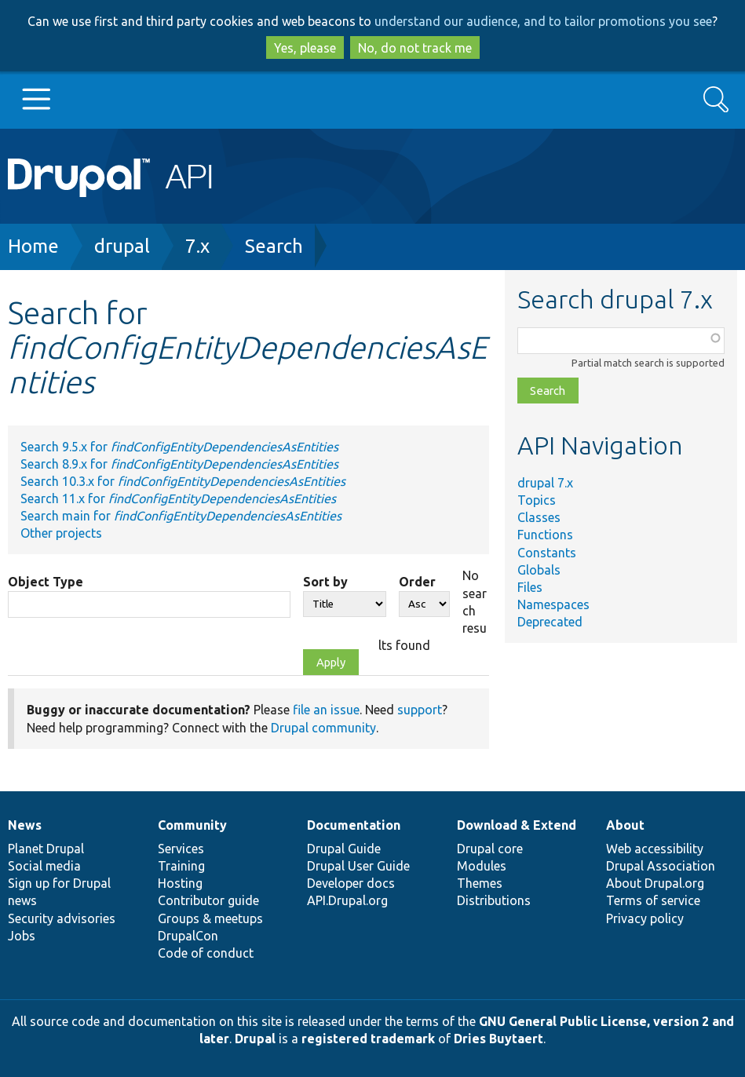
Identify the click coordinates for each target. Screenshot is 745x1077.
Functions (545, 535)
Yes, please (305, 48)
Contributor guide (208, 900)
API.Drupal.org (347, 900)
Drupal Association (660, 866)
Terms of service (653, 900)
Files (529, 587)
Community (192, 825)
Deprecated (549, 622)
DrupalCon (188, 936)
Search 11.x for (178, 498)
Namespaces (553, 604)
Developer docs (351, 883)
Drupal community (323, 728)
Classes (539, 517)
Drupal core (490, 849)
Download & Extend (516, 825)
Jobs (21, 936)
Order (417, 582)
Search (274, 246)
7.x (197, 246)
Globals (539, 570)
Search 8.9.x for (179, 464)
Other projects (61, 533)
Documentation (353, 825)
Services (181, 849)
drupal (122, 246)
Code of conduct (206, 953)
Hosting (180, 883)
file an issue (326, 710)
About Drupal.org (655, 883)
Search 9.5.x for (179, 447)
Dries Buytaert (498, 1038)
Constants (546, 553)
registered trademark (368, 1038)
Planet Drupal (46, 849)
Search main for (180, 516)
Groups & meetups (210, 918)
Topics (536, 500)
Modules (481, 866)
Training (181, 866)
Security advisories (61, 918)
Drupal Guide (344, 849)
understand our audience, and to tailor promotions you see (543, 21)
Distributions (494, 900)
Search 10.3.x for (182, 481)
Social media (44, 866)
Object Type (45, 582)
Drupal (255, 1038)
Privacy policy (645, 918)
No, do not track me (415, 48)
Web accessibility (654, 849)
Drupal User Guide (358, 866)
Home (33, 246)
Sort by (325, 582)
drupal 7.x (545, 483)
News (25, 825)
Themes (479, 883)
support (419, 710)
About (625, 825)
